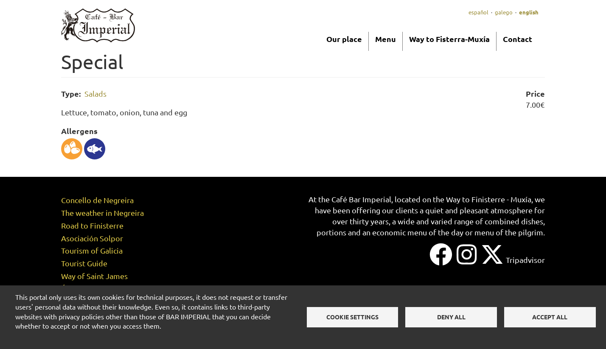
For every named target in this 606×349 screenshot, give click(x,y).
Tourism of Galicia (92, 250)
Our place (344, 39)
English (529, 12)
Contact (517, 39)
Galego (504, 12)
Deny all (451, 317)
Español (478, 12)
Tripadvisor (525, 259)
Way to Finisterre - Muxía (488, 199)
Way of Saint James (94, 275)
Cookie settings (352, 317)
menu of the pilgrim (508, 232)
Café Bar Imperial (361, 199)
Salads (95, 93)
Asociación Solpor (92, 238)
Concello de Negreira (97, 199)
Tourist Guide (84, 263)
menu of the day (435, 232)
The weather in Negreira (102, 212)
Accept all (549, 317)
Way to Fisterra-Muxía (449, 39)
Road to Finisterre (92, 225)
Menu (385, 39)
